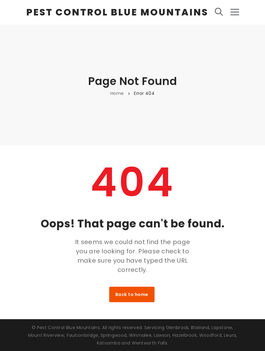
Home (117, 93)
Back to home (131, 294)
